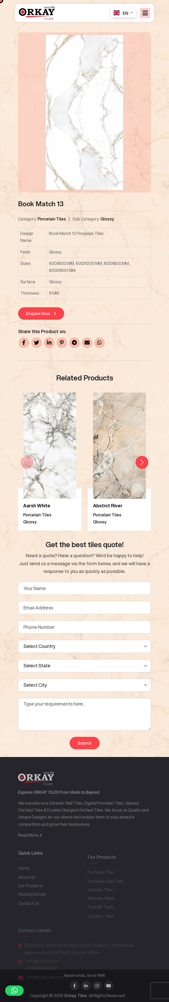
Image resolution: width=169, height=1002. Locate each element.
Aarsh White (36, 505)
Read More (30, 847)
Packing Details (32, 903)
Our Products (30, 895)
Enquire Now (41, 313)
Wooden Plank (101, 905)
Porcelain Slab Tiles (106, 888)
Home (23, 877)
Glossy (107, 219)
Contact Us (28, 913)
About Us (26, 886)
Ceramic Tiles (100, 896)
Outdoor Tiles (101, 922)
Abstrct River (107, 505)
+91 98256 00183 (41, 966)
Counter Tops (100, 913)
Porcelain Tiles (52, 219)
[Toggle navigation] (145, 13)
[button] (142, 462)
